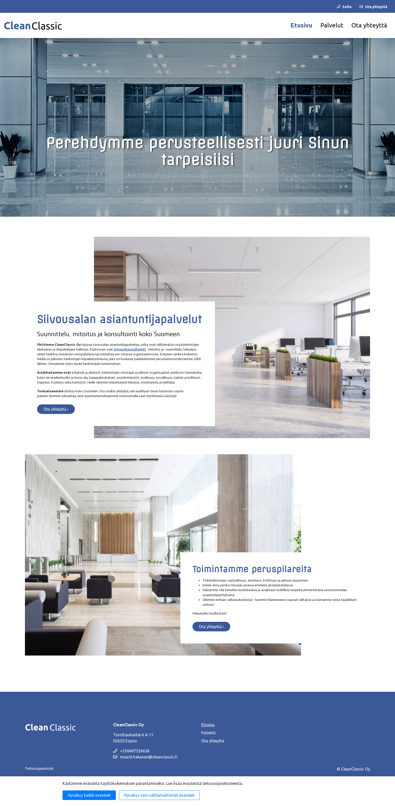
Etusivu (301, 25)
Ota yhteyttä (369, 25)
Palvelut (331, 25)
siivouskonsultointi (130, 349)
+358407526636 (131, 751)
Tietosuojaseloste (39, 768)
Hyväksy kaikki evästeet (89, 795)
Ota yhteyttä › (56, 409)
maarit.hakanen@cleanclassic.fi (145, 757)
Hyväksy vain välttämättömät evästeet (159, 795)
